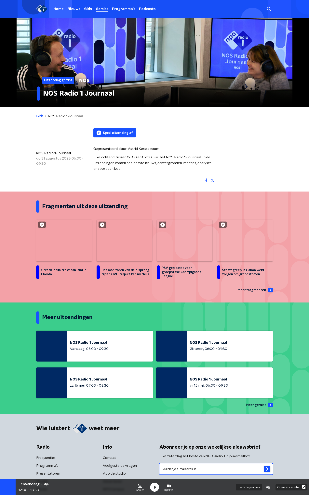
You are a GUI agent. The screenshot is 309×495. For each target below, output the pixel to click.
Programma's (123, 9)
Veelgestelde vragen (120, 466)
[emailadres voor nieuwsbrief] (216, 469)
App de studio (114, 474)
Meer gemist (259, 405)
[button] (140, 486)
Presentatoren (48, 474)
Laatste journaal (249, 486)
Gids (88, 9)
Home (58, 9)
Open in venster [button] (291, 486)
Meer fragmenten (254, 290)
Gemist (102, 9)
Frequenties (46, 458)
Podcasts (147, 9)
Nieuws (74, 9)
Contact (109, 458)
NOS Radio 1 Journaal (53, 153)
